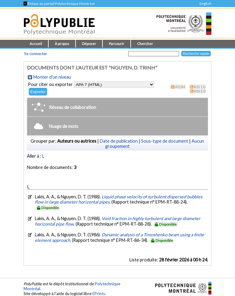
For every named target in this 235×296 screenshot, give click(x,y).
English (205, 4)
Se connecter (35, 53)
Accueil (36, 44)
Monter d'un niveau (52, 77)
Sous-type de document (164, 141)
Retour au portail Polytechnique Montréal (59, 4)
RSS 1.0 (199, 87)
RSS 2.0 (199, 91)
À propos (62, 44)
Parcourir (116, 44)
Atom (180, 87)
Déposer (89, 44)
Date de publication (119, 141)
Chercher (145, 44)
